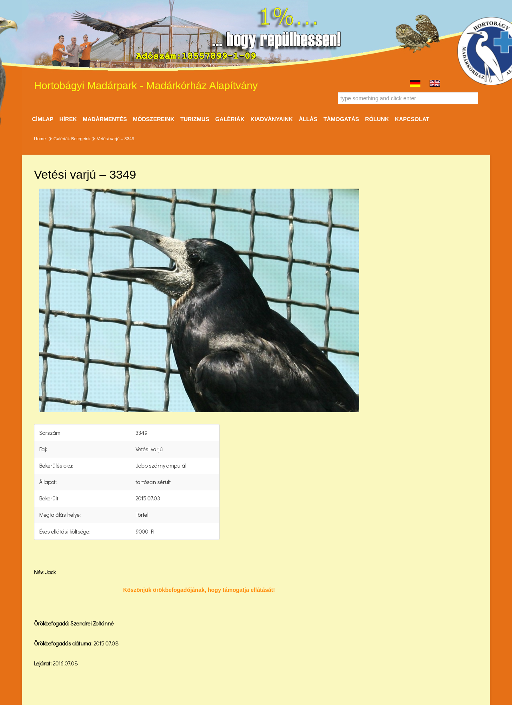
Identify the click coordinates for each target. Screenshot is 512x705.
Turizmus (194, 119)
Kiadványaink (271, 119)
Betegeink (81, 138)
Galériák (229, 119)
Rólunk (377, 119)
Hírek (68, 119)
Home (40, 138)
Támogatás (341, 119)
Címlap (43, 119)
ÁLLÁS (308, 119)
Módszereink (153, 119)
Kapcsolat (412, 119)
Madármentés (105, 119)
